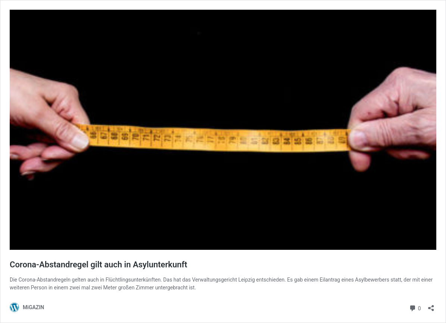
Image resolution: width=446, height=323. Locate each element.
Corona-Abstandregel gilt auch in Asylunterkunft (98, 264)
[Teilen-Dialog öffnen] (431, 305)
